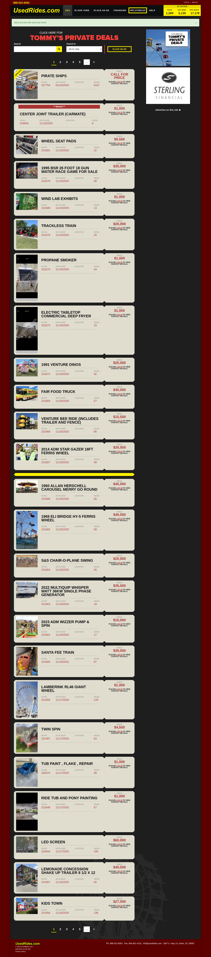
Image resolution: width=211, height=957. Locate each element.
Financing (120, 10)
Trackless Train (58, 226)
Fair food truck (58, 392)
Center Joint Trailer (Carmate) (53, 114)
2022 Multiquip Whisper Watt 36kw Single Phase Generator (66, 591)
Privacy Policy (20, 951)
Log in (186, 2)
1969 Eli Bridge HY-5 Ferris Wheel (68, 518)
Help (152, 10)
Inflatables (138, 10)
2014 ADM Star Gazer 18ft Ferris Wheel (67, 451)
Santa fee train (57, 652)
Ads (67, 10)
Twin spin (50, 729)
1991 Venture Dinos (61, 365)
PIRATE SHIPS (54, 76)
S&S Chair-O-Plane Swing (67, 560)
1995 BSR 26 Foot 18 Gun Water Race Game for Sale (69, 170)
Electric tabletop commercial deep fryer (66, 314)
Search (17, 44)
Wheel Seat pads (58, 141)
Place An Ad (101, 10)
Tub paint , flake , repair (67, 764)
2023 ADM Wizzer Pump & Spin (65, 624)
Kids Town (51, 903)
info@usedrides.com (152, 943)
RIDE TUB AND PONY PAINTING (69, 798)
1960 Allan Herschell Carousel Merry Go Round (69, 487)
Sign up (195, 2)
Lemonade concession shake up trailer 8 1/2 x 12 (68, 871)
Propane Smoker (58, 260)
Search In (71, 44)
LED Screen (53, 842)
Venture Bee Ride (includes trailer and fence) (69, 420)
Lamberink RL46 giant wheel (63, 689)
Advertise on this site (168, 110)
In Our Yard (81, 10)
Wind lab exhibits (59, 199)
